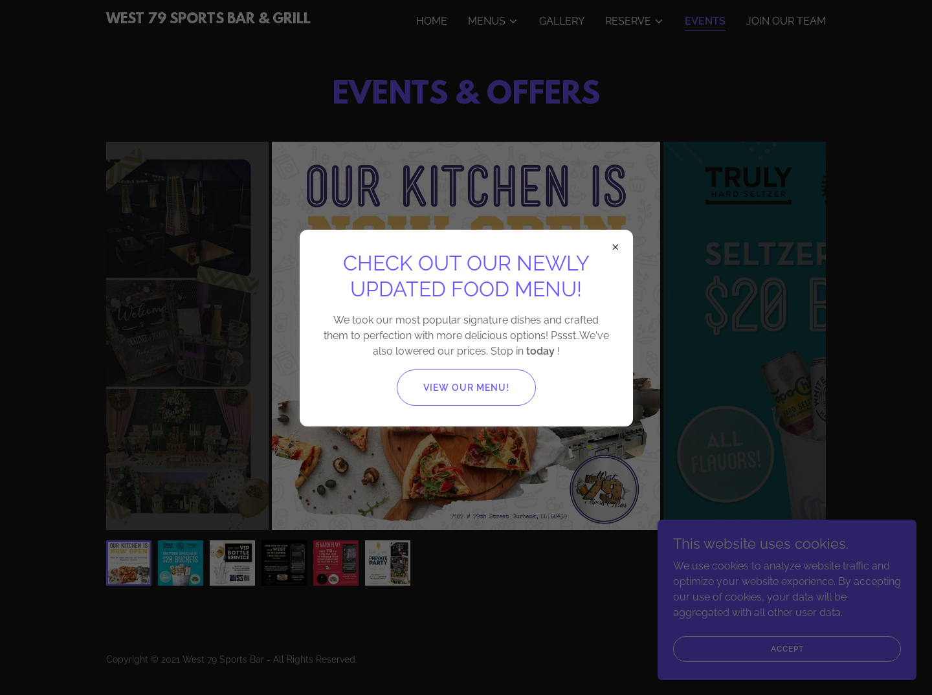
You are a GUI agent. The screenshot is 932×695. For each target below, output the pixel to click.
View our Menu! (466, 387)
